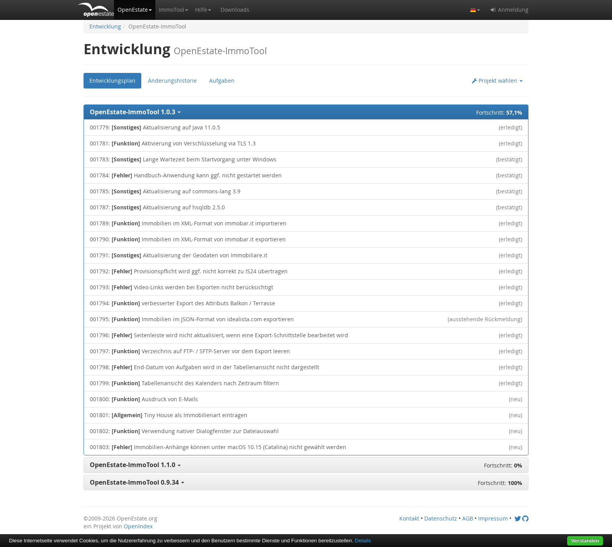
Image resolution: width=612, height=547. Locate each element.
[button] (134, 9)
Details (363, 540)
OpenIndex (138, 526)
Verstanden (585, 540)
